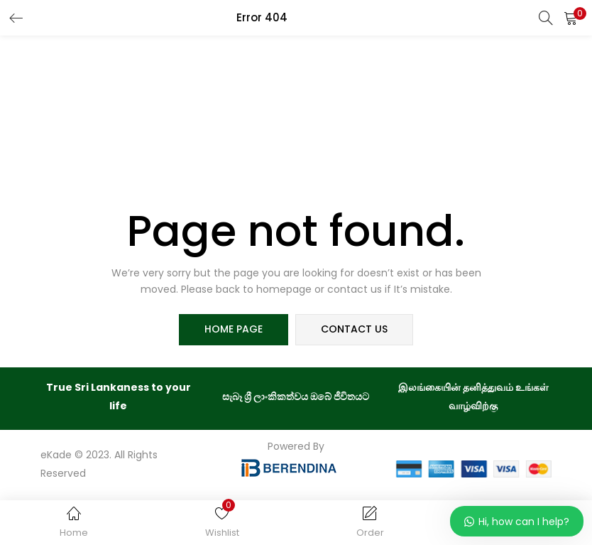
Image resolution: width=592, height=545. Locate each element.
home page (233, 330)
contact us (354, 330)
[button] (570, 18)
